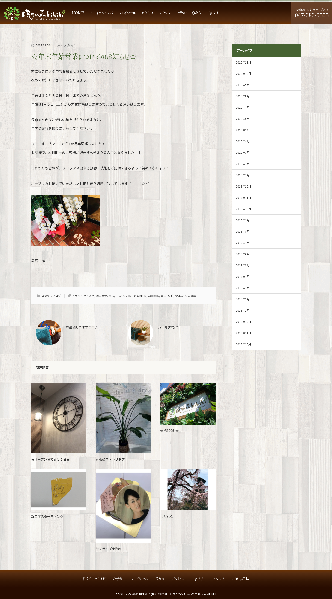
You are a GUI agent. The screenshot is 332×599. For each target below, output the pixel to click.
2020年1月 (242, 175)
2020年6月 (242, 119)
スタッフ (165, 13)
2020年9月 (242, 85)
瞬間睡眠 (153, 296)
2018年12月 (243, 322)
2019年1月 (242, 310)
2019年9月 (242, 220)
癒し (111, 296)
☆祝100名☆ (169, 430)
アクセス (147, 13)
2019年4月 (242, 276)
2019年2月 (242, 299)
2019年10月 (243, 209)
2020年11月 (243, 62)
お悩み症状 (240, 578)
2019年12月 (243, 186)
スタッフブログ (65, 45)
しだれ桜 (166, 516)
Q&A (196, 13)
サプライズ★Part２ (110, 548)
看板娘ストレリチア (110, 459)
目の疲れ (121, 296)
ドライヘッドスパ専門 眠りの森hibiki (193, 594)
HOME (78, 13)
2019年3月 (242, 288)
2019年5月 (242, 265)
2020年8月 (242, 96)
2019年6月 (242, 254)
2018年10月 (243, 344)
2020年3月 (242, 152)
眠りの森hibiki (137, 296)
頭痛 (193, 296)
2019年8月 (242, 231)
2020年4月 (242, 141)
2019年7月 (242, 243)
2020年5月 (242, 130)
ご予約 (181, 13)
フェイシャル (127, 13)
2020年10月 (243, 73)
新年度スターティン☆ (47, 516)
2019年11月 (243, 198)
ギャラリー (214, 13)
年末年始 (101, 296)
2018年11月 (243, 333)
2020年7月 (242, 107)
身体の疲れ (182, 296)
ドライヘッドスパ (101, 13)
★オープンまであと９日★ (50, 459)
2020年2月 (242, 164)
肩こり (165, 296)
